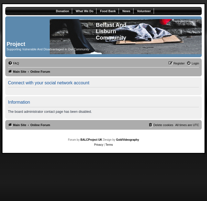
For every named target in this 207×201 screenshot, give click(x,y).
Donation (62, 11)
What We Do (84, 11)
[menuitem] (13, 63)
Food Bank (108, 11)
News (126, 11)
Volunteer (144, 11)
